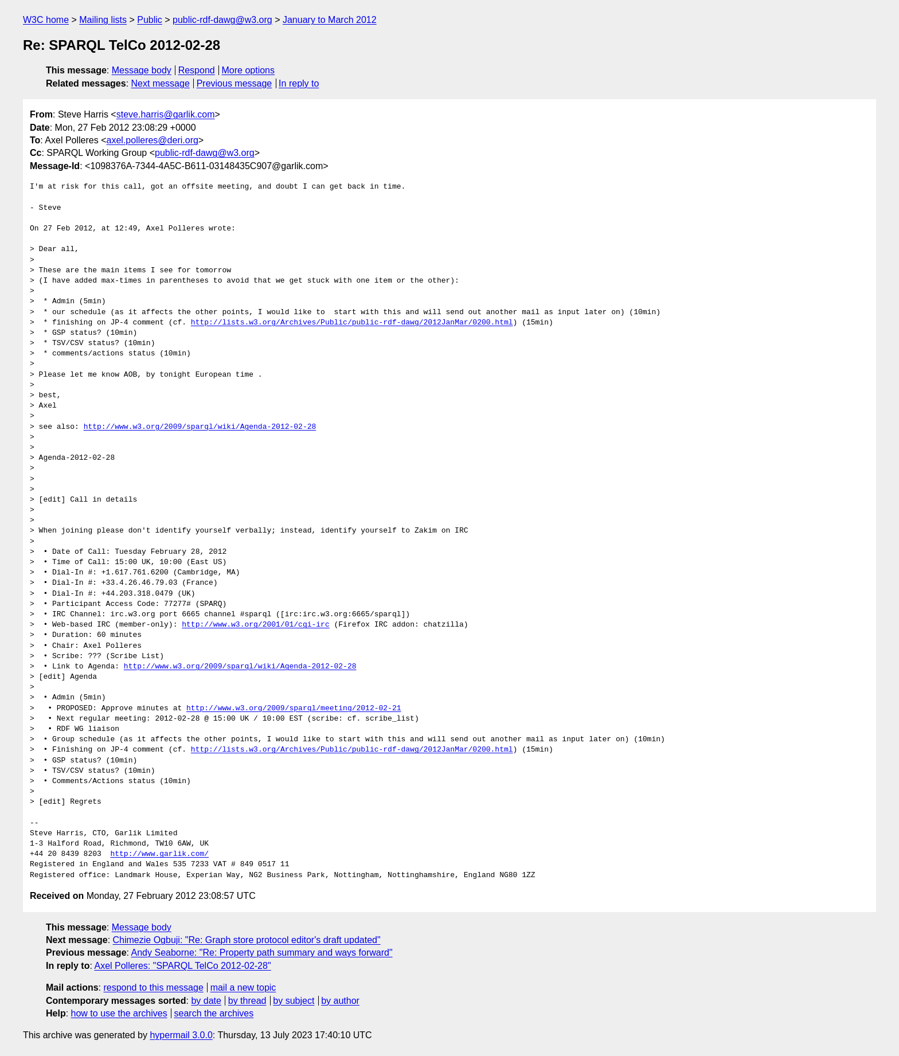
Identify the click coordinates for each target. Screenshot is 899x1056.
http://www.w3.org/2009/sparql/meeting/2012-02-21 (293, 708)
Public (149, 20)
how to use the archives (119, 1013)
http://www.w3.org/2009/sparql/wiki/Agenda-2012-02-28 (200, 427)
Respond (196, 70)
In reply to (299, 83)
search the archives (214, 1013)
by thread (247, 1001)
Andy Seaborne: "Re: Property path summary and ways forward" (262, 952)
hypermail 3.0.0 (181, 1035)
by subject (293, 1001)
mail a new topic (243, 987)
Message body (141, 70)
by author (340, 1001)
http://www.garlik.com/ (159, 854)
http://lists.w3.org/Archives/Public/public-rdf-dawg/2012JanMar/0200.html (352, 323)
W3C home (46, 20)
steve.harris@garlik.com (165, 114)
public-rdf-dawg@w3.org (222, 20)
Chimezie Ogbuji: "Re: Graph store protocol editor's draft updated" (247, 940)
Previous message (234, 83)
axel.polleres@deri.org (152, 140)
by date (206, 1001)
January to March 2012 (330, 20)
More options (248, 70)
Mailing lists (103, 20)
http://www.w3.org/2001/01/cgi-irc (255, 625)
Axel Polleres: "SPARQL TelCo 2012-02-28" (182, 966)
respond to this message (153, 987)
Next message (160, 83)
